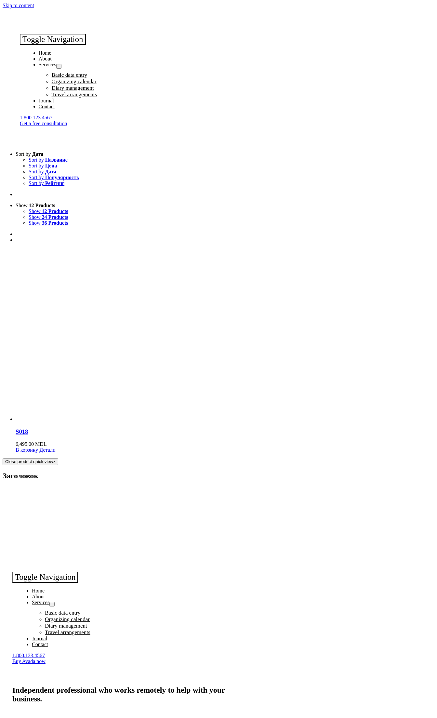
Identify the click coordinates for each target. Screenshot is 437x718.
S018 (22, 431)
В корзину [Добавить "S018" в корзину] (27, 450)
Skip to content (18, 5)
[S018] (225, 335)
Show (35, 205)
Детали (47, 450)
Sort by (29, 154)
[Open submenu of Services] (58, 66)
